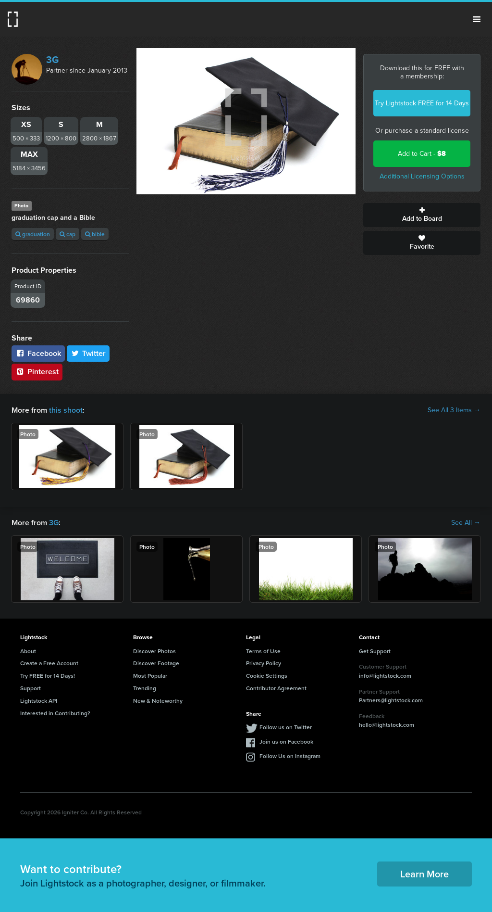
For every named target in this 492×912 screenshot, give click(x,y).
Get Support (375, 651)
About (28, 651)
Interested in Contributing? (55, 713)
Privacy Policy (263, 663)
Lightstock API (38, 701)
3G (52, 59)
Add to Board (422, 215)
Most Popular (150, 675)
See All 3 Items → (454, 410)
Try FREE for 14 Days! (47, 675)
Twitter (88, 353)
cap (67, 234)
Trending (144, 688)
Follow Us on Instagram (289, 756)
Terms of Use (263, 651)
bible (95, 234)
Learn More (424, 874)
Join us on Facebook (286, 741)
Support (30, 688)
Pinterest (37, 371)
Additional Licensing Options (422, 176)
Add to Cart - (422, 154)
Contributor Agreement (276, 688)
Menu (476, 19)
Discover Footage (156, 663)
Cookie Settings (266, 675)
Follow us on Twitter (285, 727)
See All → (465, 523)
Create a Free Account (49, 663)
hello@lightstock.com (386, 725)
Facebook (38, 353)
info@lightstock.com (385, 675)
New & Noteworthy (158, 701)
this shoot (66, 410)
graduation (32, 234)
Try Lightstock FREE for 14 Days (422, 103)
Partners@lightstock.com (391, 700)
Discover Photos (154, 651)
